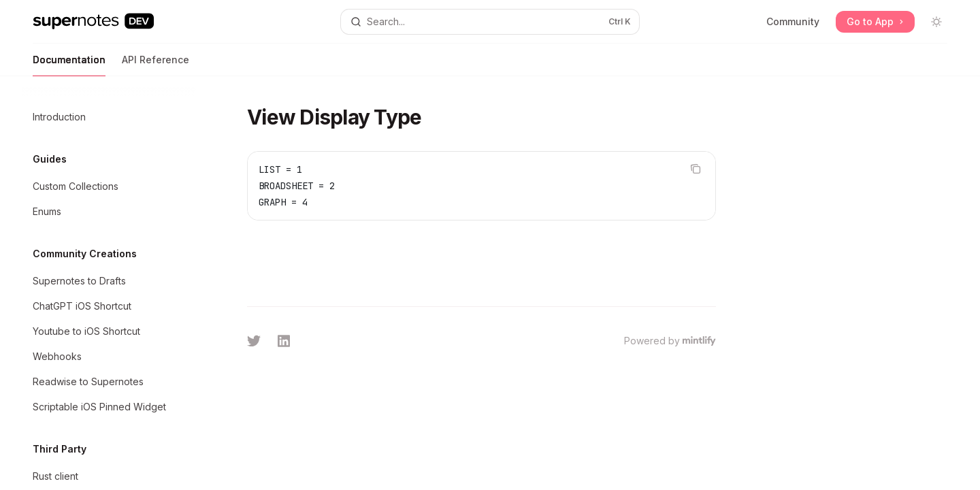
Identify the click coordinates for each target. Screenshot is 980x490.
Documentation (69, 65)
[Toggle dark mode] (936, 22)
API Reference (155, 65)
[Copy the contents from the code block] (695, 169)
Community (792, 21)
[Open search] (489, 22)
